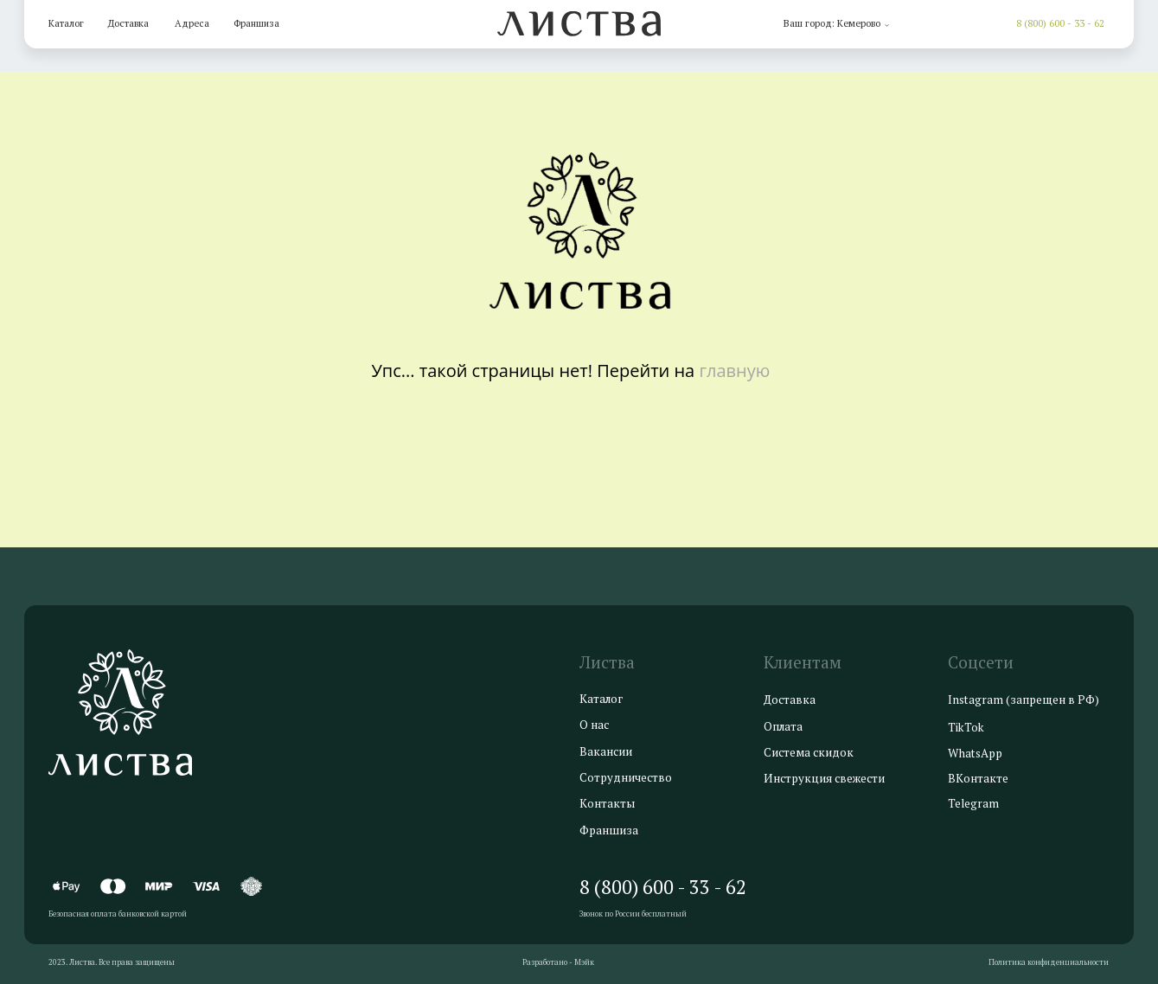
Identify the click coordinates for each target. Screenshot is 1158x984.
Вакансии (605, 751)
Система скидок (809, 752)
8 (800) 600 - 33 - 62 (1060, 22)
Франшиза (256, 22)
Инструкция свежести (824, 778)
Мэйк (584, 962)
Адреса (192, 22)
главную (734, 370)
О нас (594, 724)
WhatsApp (975, 753)
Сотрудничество (625, 777)
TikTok (966, 727)
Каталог (66, 22)
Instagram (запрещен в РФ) (1023, 699)
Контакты (607, 803)
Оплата (783, 726)
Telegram (973, 803)
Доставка (128, 22)
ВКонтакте (978, 778)
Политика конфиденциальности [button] (1048, 962)
